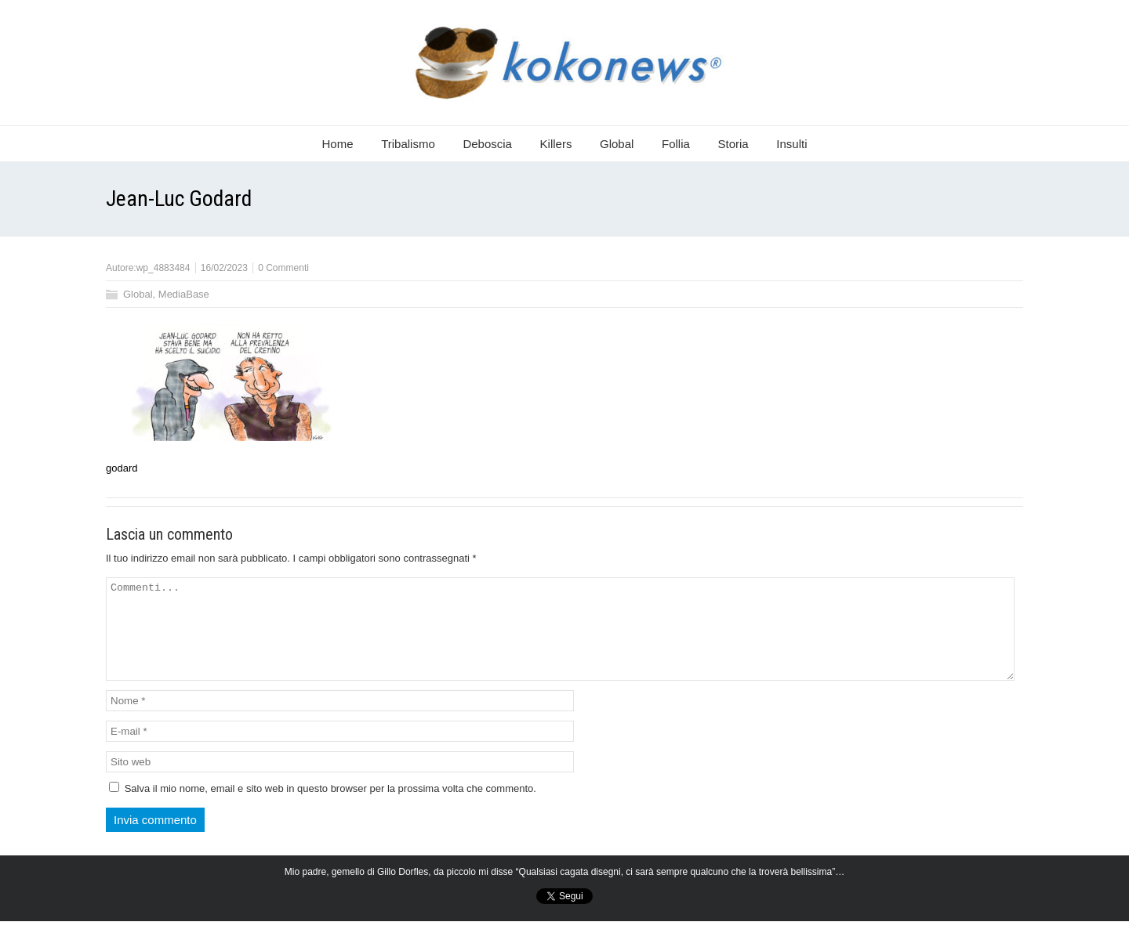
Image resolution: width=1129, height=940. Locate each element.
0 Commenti (283, 267)
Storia (733, 143)
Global (616, 143)
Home (338, 143)
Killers (556, 143)
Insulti (791, 143)
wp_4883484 (163, 267)
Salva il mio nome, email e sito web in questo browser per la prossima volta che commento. (330, 807)
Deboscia (487, 143)
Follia (676, 143)
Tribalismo (408, 143)
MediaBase (183, 294)
